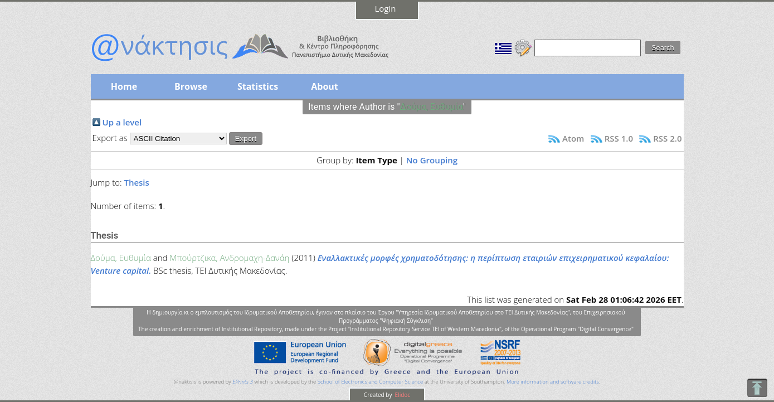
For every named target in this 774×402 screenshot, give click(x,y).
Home (124, 86)
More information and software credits (553, 381)
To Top (757, 388)
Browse (190, 86)
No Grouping (431, 160)
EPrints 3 (242, 381)
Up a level (122, 122)
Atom (573, 138)
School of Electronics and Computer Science (370, 381)
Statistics (257, 86)
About (324, 86)
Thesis (136, 182)
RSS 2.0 (667, 138)
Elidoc (401, 395)
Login (385, 8)
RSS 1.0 (619, 138)
